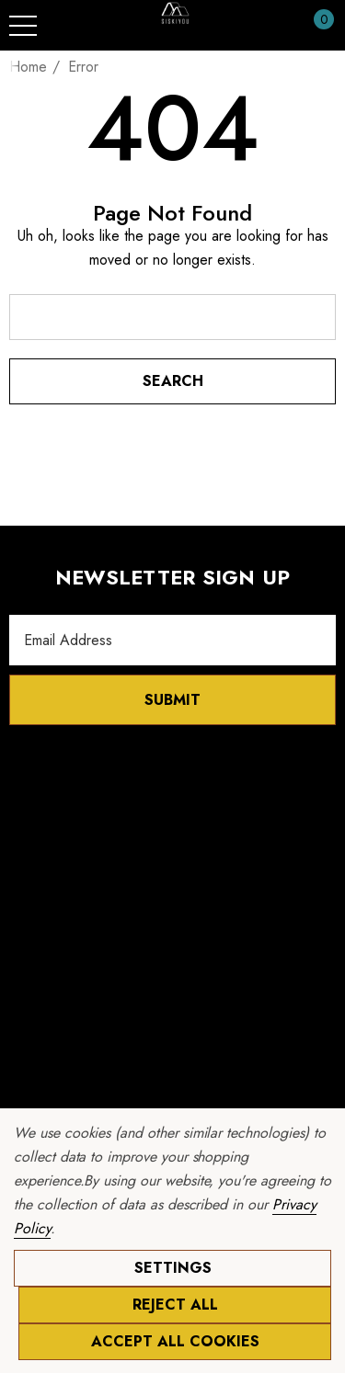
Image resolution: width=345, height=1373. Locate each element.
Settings (173, 1267)
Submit (172, 699)
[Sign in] (279, 26)
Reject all (175, 1304)
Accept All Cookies (175, 1341)
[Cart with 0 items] (314, 26)
